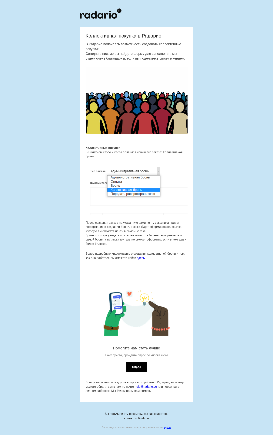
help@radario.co (146, 386)
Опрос (136, 366)
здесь (141, 258)
